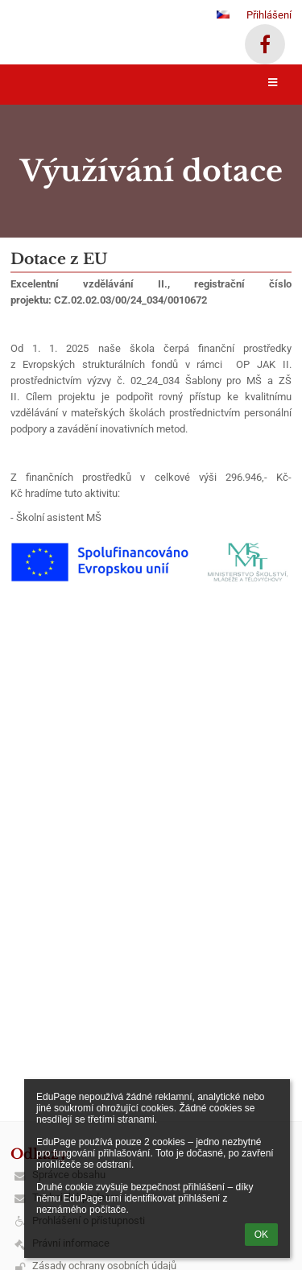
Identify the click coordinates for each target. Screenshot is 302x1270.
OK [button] (261, 1234)
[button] (223, 14)
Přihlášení (269, 15)
